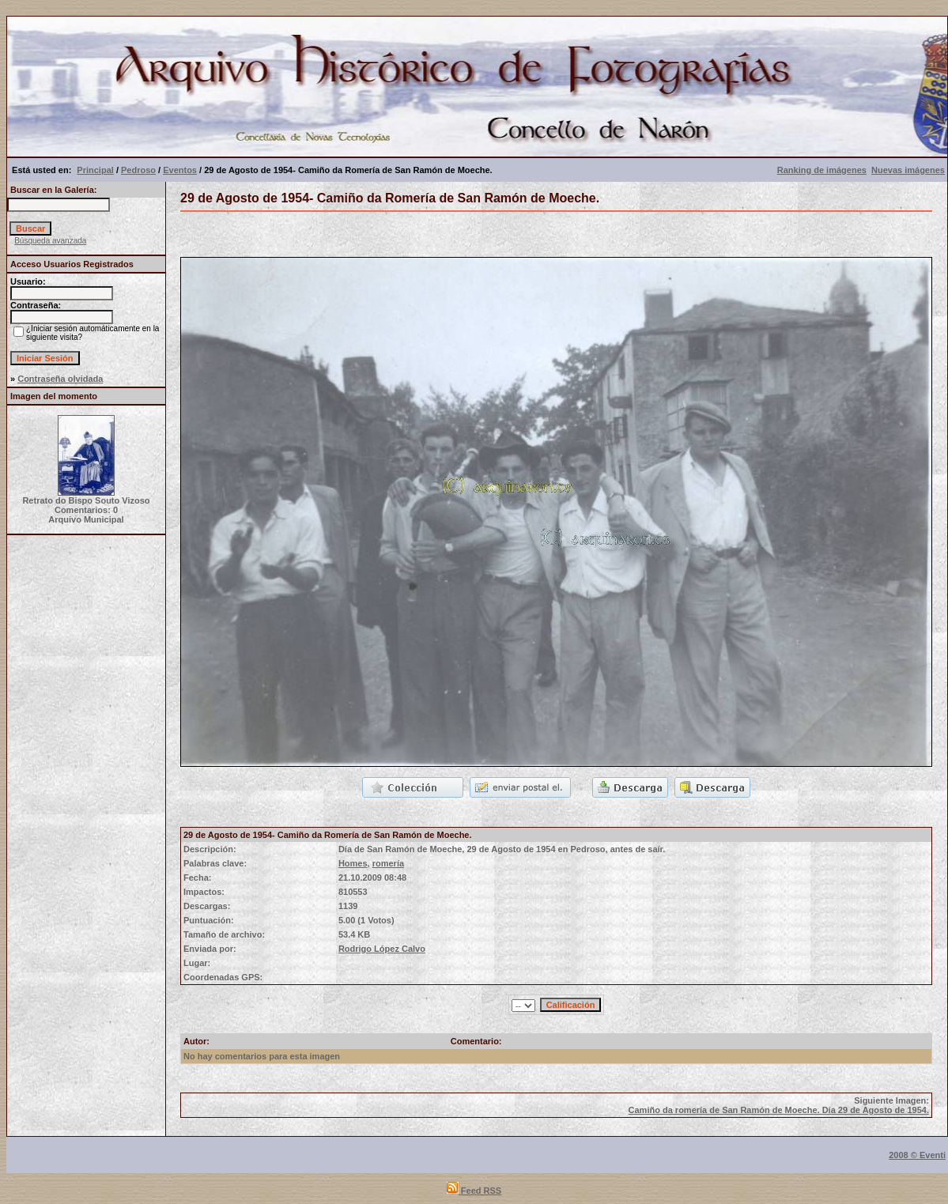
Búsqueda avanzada (50, 240)
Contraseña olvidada (60, 378)
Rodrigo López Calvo (381, 948)
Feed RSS (474, 1190)
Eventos (180, 170)
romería (388, 863)
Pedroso (138, 170)
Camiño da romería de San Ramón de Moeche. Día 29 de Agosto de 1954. (779, 1110)
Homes (353, 863)
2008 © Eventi (917, 1155)
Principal (95, 170)
